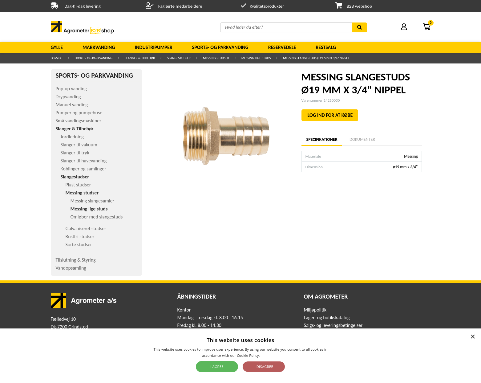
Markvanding (99, 47)
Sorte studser (79, 244)
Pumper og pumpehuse (79, 113)
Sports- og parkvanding (220, 47)
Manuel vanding (72, 105)
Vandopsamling (71, 268)
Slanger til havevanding (84, 161)
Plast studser (78, 185)
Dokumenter (362, 139)
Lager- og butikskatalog (327, 317)
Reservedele (282, 47)
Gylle (57, 47)
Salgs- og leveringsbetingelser (333, 325)
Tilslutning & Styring (76, 260)
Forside (57, 58)
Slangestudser (179, 58)
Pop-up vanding (71, 89)
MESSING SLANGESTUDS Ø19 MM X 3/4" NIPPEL (316, 58)
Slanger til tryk (75, 153)
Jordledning (72, 137)
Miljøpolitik (315, 310)
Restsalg (326, 47)
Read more (270, 355)
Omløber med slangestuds (97, 217)
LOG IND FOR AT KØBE (330, 115)
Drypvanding (68, 97)
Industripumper (153, 47)
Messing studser (216, 58)
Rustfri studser (80, 236)
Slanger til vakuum (79, 145)
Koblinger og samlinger (83, 169)
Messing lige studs (256, 58)
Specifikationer (321, 139)
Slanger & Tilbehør (140, 58)
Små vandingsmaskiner (78, 121)
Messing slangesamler (93, 201)
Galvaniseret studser (86, 228)
